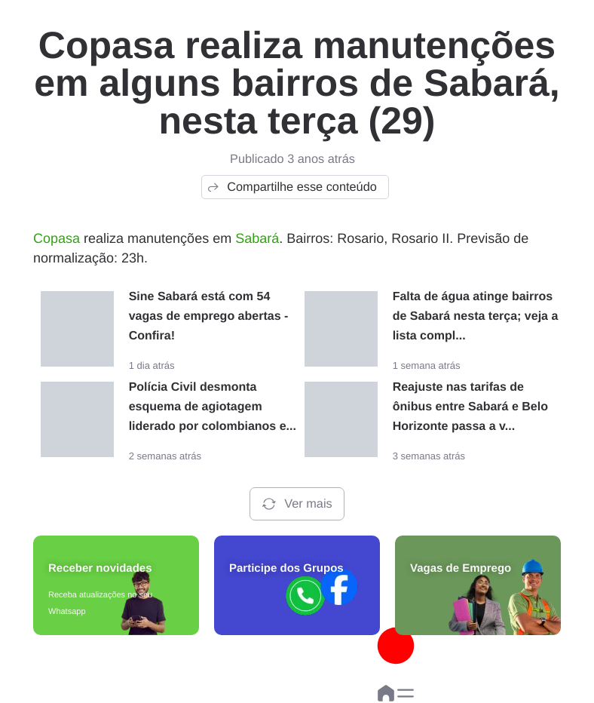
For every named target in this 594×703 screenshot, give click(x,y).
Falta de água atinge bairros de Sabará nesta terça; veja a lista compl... (476, 316)
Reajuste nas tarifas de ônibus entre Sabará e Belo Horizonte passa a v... (470, 407)
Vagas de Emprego (460, 568)
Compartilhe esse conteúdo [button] (291, 187)
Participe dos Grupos (286, 568)
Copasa (56, 238)
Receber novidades (100, 568)
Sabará (257, 238)
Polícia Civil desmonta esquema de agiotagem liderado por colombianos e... (212, 407)
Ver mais (297, 503)
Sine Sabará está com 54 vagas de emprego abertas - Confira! (209, 316)
